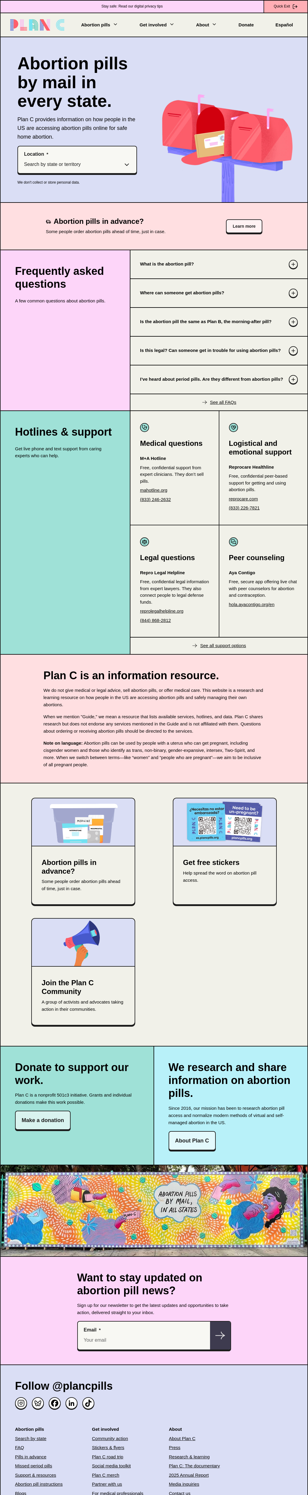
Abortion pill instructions (39, 1484)
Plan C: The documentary (194, 1465)
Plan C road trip (107, 1456)
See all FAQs (223, 402)
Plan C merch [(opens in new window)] (105, 1475)
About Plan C (192, 1141)
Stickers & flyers (108, 1447)
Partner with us (107, 1484)
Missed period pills (33, 1465)
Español (284, 24)
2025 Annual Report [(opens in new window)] (189, 1475)
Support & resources (35, 1475)
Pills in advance (30, 1456)
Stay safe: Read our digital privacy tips (132, 6)
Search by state (30, 1438)
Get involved (157, 24)
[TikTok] (88, 1403)
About (206, 24)
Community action (110, 1438)
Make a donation (43, 1120)
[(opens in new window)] (174, 490)
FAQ (19, 1447)
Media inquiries (184, 1484)
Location (34, 154)
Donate (246, 24)
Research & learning (189, 1456)
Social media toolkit (111, 1465)
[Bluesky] (38, 1403)
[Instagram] (21, 1403)
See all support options (223, 645)
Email (90, 1329)
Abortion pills (99, 24)
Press (174, 1447)
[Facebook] (55, 1403)
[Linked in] (72, 1403)
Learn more (244, 226)
